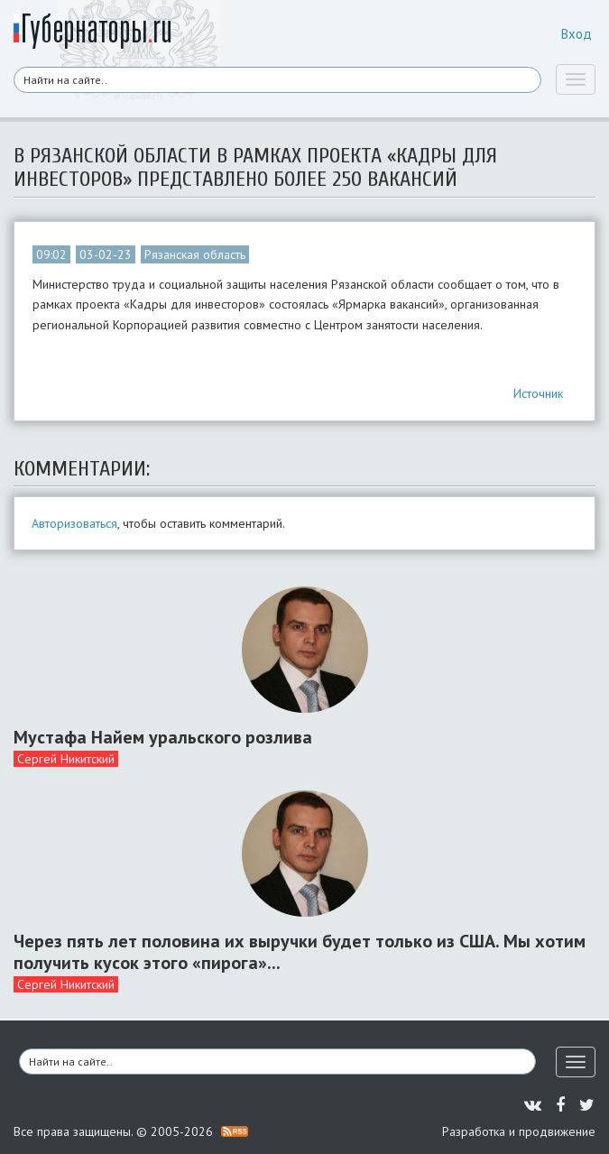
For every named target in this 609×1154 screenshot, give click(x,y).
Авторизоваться (74, 523)
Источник (538, 393)
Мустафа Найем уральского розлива (163, 737)
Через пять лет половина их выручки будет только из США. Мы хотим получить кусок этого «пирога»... (300, 952)
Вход (576, 33)
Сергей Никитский (66, 759)
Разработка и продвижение (518, 1131)
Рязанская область (194, 254)
